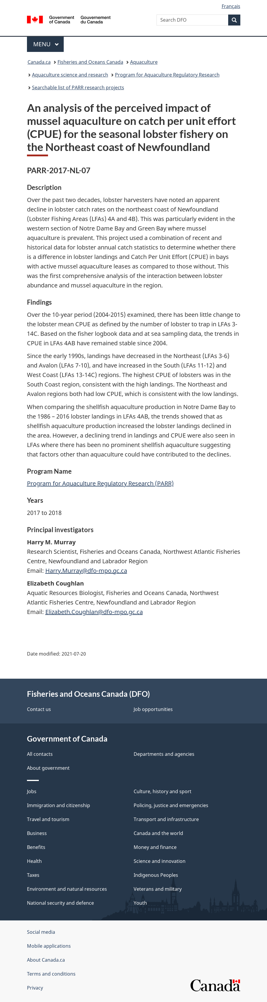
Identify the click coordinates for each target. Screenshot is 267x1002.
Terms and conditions (51, 974)
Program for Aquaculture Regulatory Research (167, 74)
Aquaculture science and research (70, 74)
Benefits (36, 847)
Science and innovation (160, 861)
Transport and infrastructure (166, 819)
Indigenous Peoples (156, 875)
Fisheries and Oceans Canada (90, 62)
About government (48, 768)
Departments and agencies (164, 754)
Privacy (35, 987)
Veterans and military (158, 889)
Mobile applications (49, 946)
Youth (140, 903)
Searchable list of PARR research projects (78, 87)
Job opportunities (153, 709)
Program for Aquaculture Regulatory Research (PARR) (100, 483)
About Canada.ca (46, 960)
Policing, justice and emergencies (171, 805)
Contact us (39, 709)
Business (37, 833)
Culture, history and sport (162, 791)
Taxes (33, 875)
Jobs (31, 791)
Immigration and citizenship (58, 805)
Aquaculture (144, 62)
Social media (41, 932)
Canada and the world (158, 833)
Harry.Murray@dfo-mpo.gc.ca (86, 571)
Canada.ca (39, 62)
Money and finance (155, 847)
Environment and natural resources (67, 889)
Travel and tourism (48, 819)
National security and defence (60, 903)
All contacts (40, 754)
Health (34, 861)
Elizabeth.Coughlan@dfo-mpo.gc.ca (94, 612)
